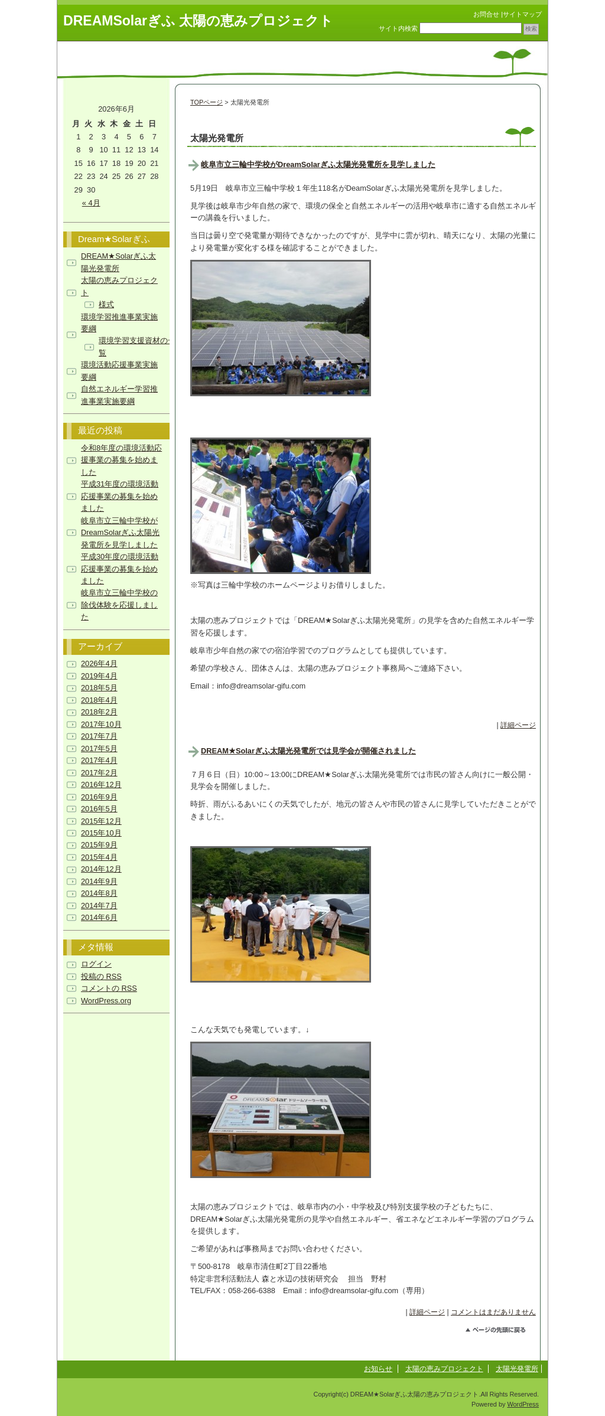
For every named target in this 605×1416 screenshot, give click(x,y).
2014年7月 (99, 905)
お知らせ (378, 1369)
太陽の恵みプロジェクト (444, 1369)
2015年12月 (101, 821)
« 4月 (91, 202)
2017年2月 (99, 772)
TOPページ (206, 102)
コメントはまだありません (493, 1312)
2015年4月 (99, 857)
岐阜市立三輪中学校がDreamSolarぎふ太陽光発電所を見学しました (318, 164)
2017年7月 (99, 736)
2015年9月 (99, 844)
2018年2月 (99, 711)
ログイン (96, 964)
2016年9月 (99, 796)
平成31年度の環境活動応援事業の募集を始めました (119, 496)
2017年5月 (99, 748)
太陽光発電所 (517, 1369)
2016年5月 (99, 808)
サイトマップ (522, 14)
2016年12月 (101, 784)
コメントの (109, 988)
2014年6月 (99, 917)
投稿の (101, 976)
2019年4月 (99, 675)
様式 (106, 304)
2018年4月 (99, 700)
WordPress (523, 1404)
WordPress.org (106, 1000)
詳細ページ (518, 725)
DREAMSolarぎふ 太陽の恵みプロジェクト (198, 20)
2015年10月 (101, 832)
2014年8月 (99, 893)
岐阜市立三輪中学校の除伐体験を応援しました (119, 604)
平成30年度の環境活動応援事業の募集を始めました (119, 568)
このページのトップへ (501, 1331)
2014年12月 (101, 868)
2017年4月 (99, 760)
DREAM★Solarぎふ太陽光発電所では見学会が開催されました (308, 750)
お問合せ (486, 14)
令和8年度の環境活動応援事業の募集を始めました (121, 460)
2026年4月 (99, 663)
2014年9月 (99, 881)
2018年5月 (99, 687)
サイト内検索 (398, 28)
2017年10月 (101, 724)
